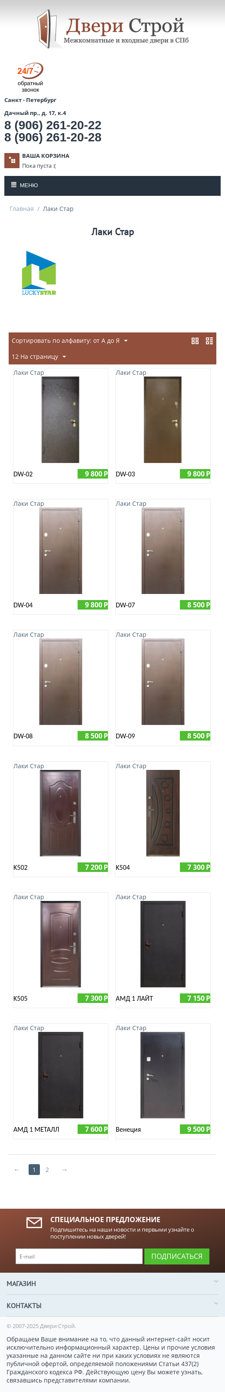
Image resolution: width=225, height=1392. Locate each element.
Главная (22, 208)
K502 (20, 867)
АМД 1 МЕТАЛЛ (36, 1129)
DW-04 (23, 605)
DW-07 (125, 605)
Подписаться (176, 1256)
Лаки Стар (28, 372)
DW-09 (125, 736)
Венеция (128, 1129)
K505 (20, 998)
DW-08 (23, 736)
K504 (123, 867)
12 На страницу (39, 356)
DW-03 (125, 474)
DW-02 (23, 474)
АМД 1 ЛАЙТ (134, 998)
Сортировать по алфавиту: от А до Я (69, 340)
